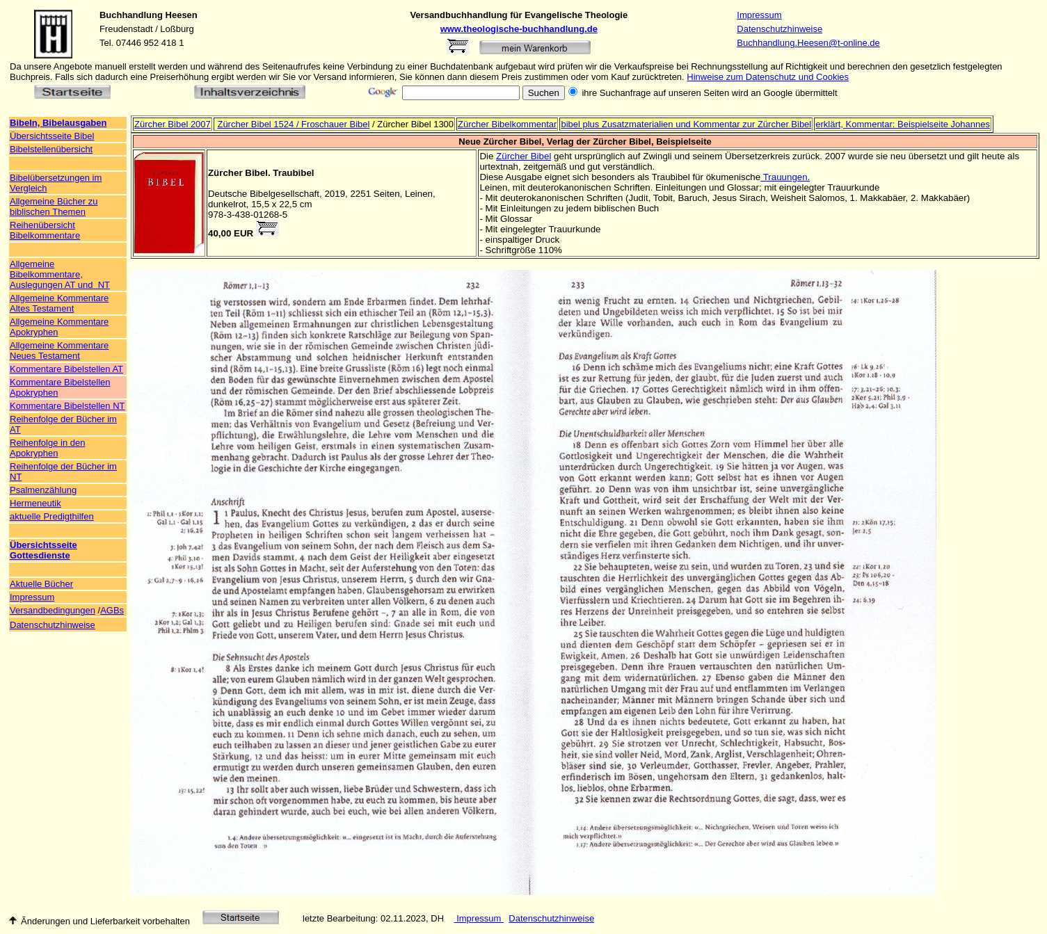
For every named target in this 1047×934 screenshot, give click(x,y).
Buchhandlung (131, 15)
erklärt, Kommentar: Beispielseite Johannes (902, 124)
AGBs (112, 610)
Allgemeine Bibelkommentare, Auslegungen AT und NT (60, 274)
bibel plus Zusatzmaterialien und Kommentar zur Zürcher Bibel (686, 124)
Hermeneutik (35, 503)
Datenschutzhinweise (779, 29)
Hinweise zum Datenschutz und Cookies (768, 77)
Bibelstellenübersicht (51, 149)
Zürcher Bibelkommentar (507, 124)
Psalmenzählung (43, 490)
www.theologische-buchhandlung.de (519, 29)
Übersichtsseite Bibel (52, 136)
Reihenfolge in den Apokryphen (47, 447)
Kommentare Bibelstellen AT (66, 369)
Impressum (759, 15)
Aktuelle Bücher (41, 584)
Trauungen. (785, 177)
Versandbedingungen (52, 610)
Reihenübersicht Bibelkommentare (45, 230)
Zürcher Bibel (523, 156)
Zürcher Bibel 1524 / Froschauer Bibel (293, 124)
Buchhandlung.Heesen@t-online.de (808, 43)
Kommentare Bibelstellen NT (67, 406)
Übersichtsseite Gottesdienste (43, 550)
